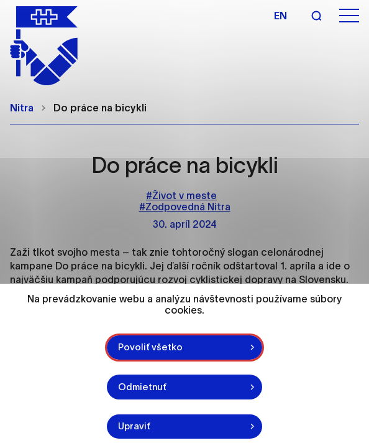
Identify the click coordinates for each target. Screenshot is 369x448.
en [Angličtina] (280, 15)
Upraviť (134, 426)
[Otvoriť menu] (349, 16)
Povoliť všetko (150, 347)
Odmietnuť (142, 386)
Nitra (22, 107)
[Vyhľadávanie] (316, 15)
